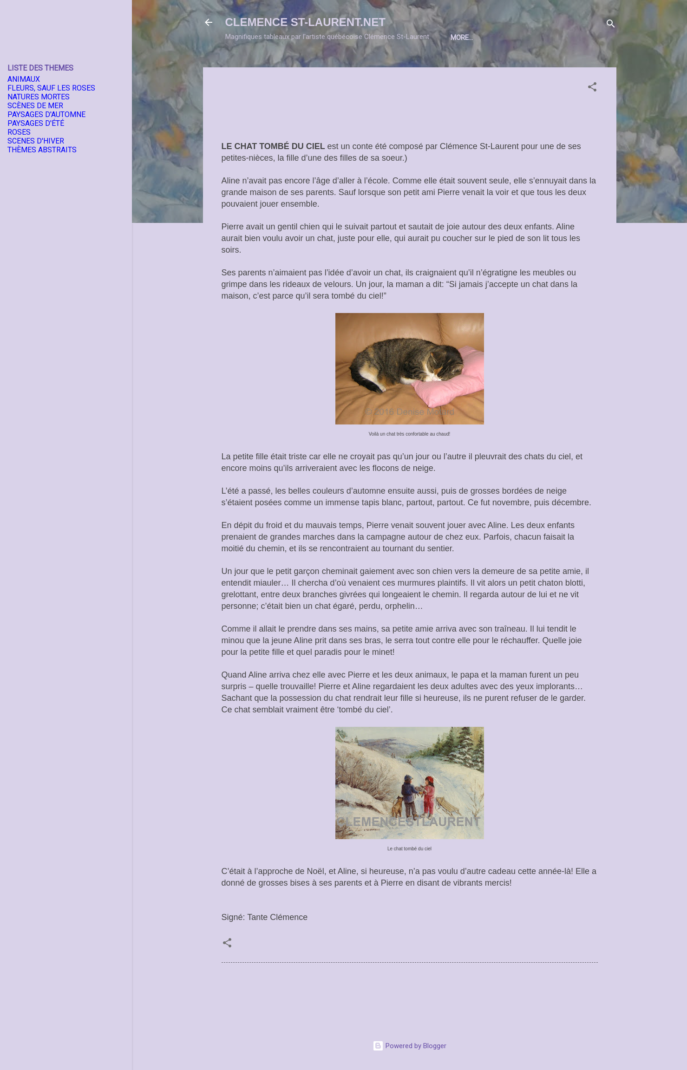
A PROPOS (502, 66)
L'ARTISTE (295, 66)
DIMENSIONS (449, 66)
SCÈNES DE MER (35, 105)
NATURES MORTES (38, 96)
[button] (592, 119)
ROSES (19, 132)
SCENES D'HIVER (35, 141)
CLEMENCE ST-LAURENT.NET (305, 22)
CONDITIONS (555, 66)
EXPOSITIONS (349, 66)
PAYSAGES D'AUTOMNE (46, 114)
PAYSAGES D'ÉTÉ (35, 123)
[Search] (610, 25)
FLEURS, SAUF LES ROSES (51, 88)
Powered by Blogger (409, 1046)
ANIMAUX (23, 79)
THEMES (400, 66)
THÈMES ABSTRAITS (42, 149)
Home (254, 66)
